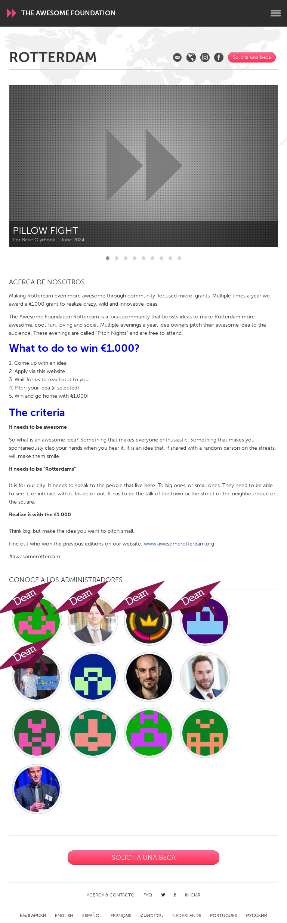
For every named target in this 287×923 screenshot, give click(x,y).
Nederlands (186, 915)
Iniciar (193, 895)
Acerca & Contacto (111, 895)
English (64, 915)
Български (33, 915)
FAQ (148, 895)
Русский (256, 915)
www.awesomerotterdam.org (179, 544)
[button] (107, 258)
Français (121, 915)
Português (223, 915)
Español (92, 915)
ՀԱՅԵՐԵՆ (151, 915)
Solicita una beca (252, 57)
